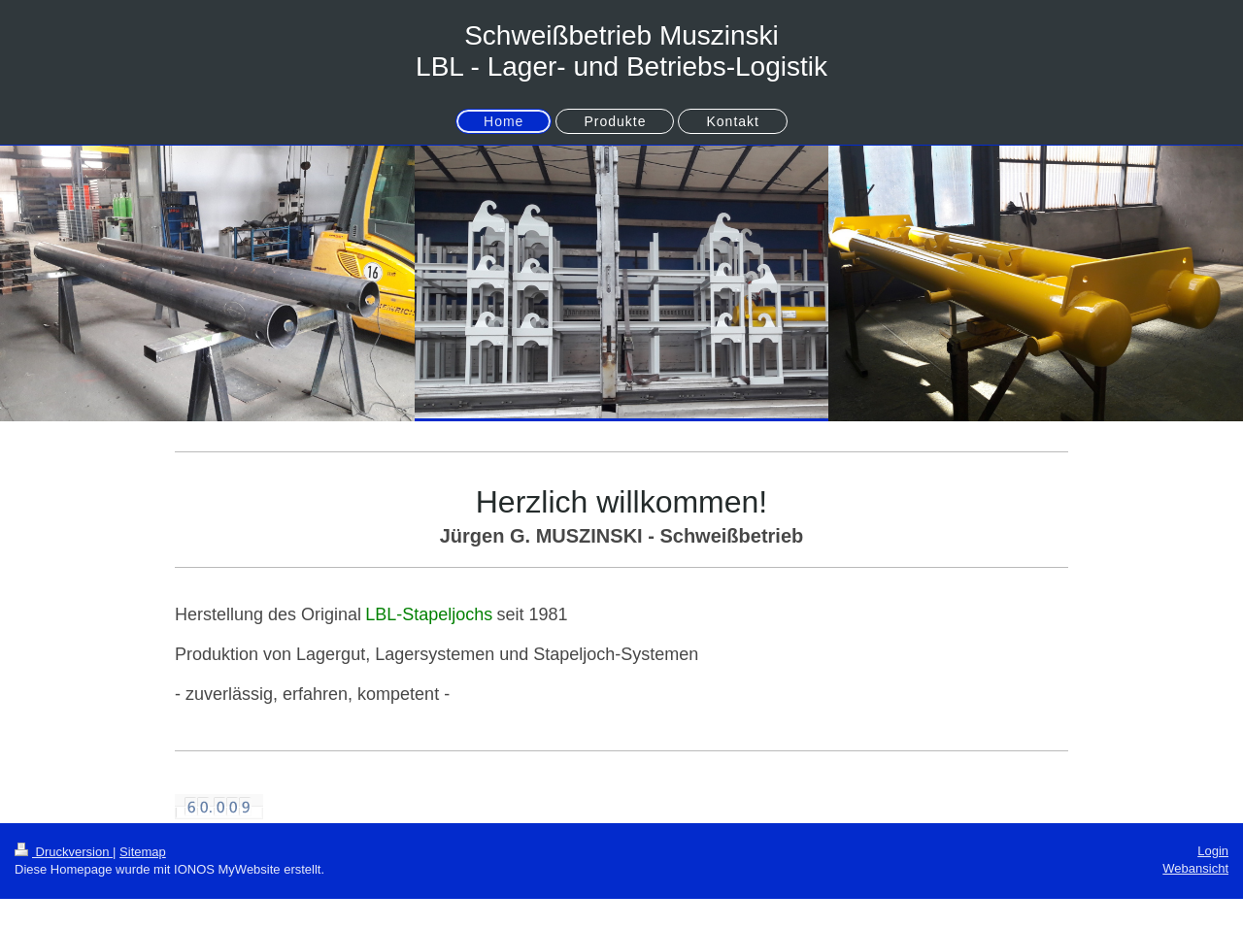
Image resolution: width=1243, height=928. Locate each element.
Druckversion (64, 852)
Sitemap (142, 852)
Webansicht (1195, 868)
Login (1212, 851)
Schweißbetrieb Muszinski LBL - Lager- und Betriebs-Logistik (621, 51)
